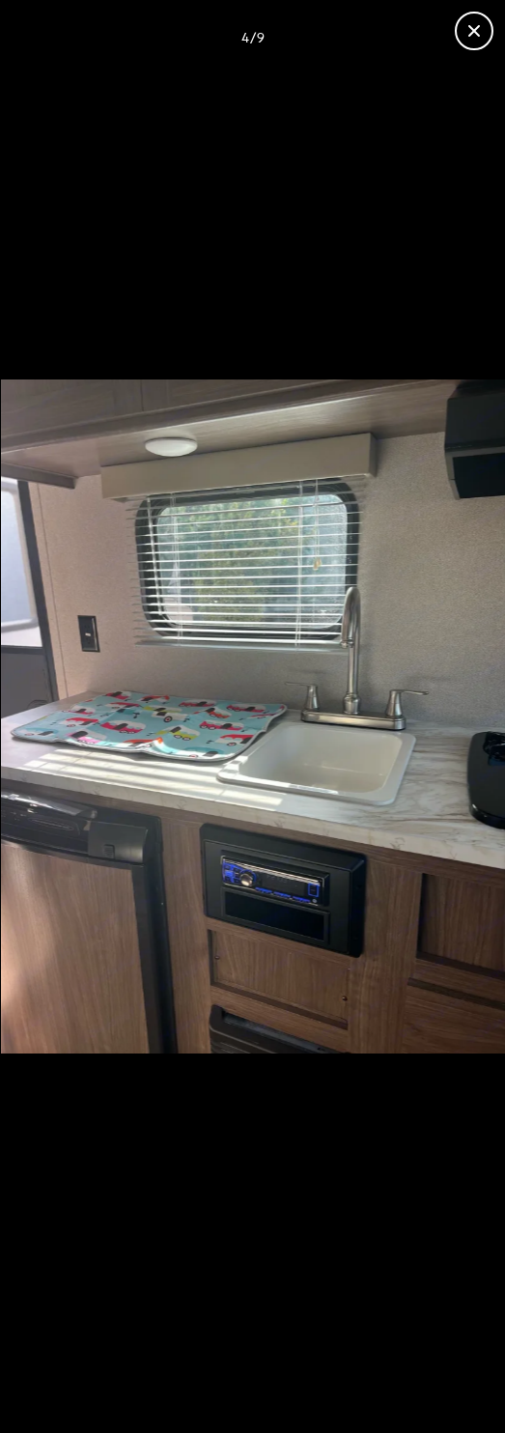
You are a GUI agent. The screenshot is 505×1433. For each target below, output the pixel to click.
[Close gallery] (474, 31)
